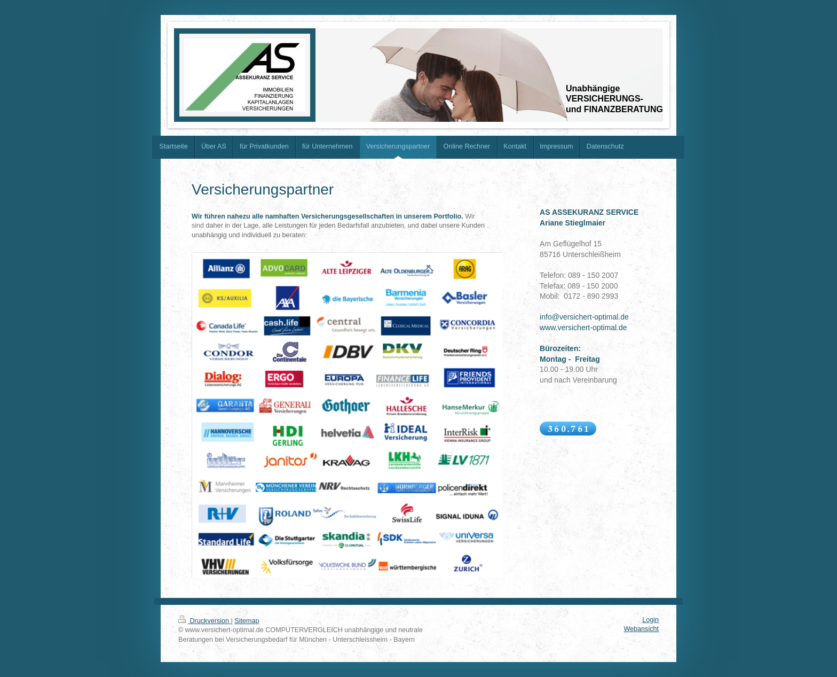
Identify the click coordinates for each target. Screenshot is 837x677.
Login (650, 620)
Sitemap (246, 621)
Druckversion (204, 621)
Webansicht (641, 629)
